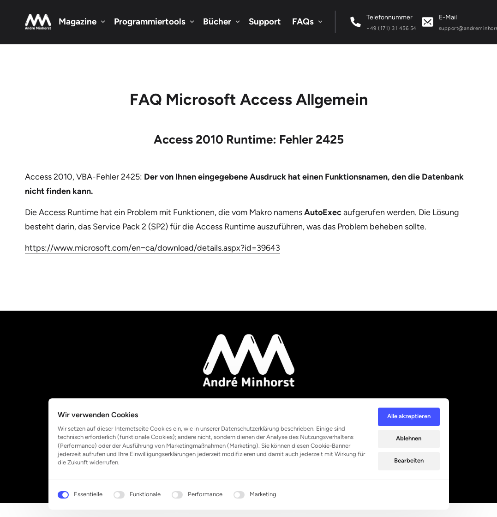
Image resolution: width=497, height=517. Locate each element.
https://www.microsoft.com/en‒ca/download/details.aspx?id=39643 (152, 248)
